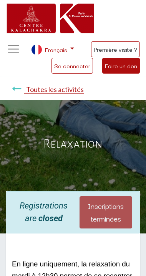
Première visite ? (115, 49)
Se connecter (72, 65)
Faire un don (121, 65)
